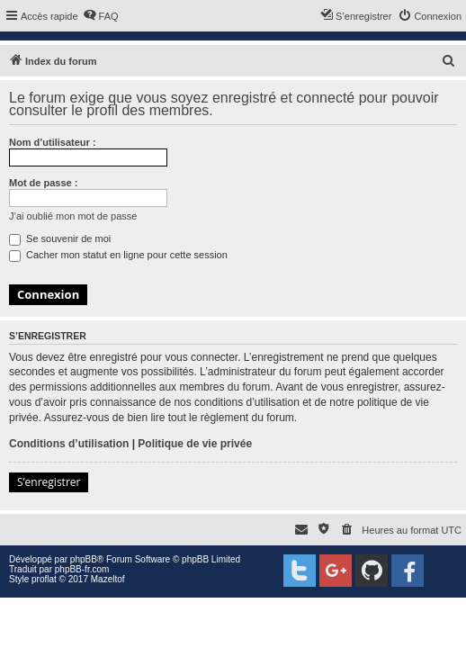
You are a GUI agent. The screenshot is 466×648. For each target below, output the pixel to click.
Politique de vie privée (195, 443)
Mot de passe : (43, 182)
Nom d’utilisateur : (52, 142)
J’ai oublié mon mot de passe (73, 216)
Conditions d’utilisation (69, 443)
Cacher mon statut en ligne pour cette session (118, 254)
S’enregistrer (48, 482)
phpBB (83, 559)
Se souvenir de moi (60, 238)
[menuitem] (101, 16)
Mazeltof (108, 579)
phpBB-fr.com (82, 569)
